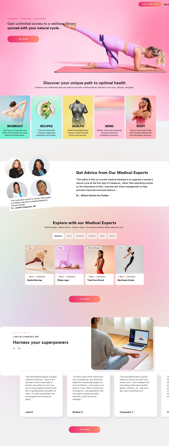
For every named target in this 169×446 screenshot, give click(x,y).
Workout (58, 236)
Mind (102, 236)
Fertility (92, 236)
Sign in (166, 4)
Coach (112, 236)
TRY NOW (84, 430)
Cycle (69, 236)
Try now (23, 39)
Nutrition (80, 236)
